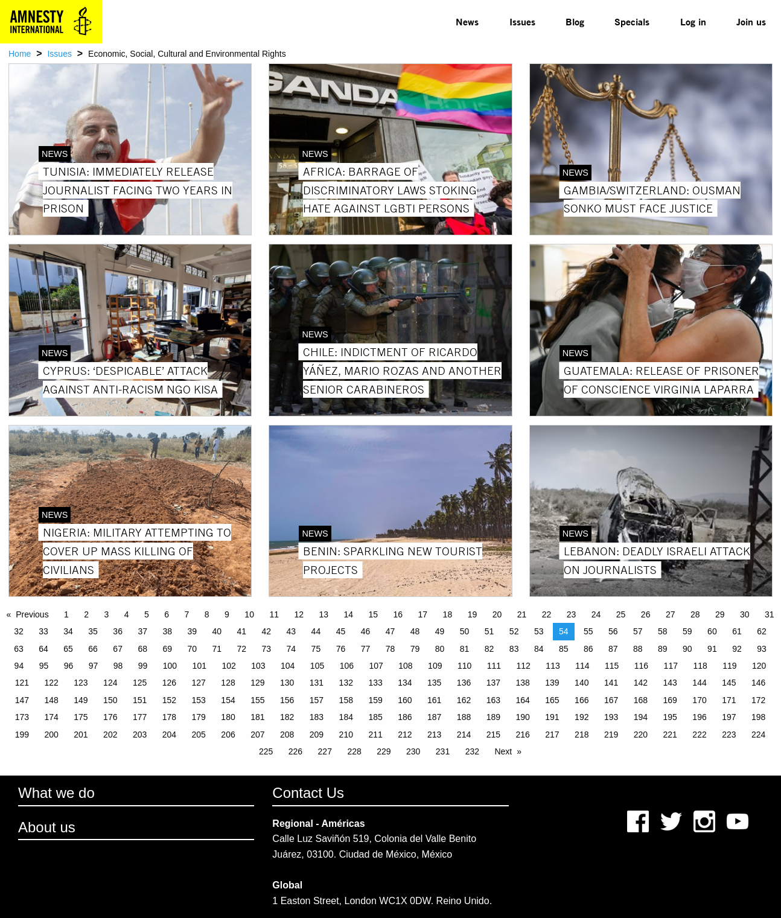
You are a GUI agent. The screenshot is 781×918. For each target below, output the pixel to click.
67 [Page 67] (118, 649)
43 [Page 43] (291, 631)
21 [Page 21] (522, 614)
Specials (631, 21)
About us (46, 827)
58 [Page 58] (663, 631)
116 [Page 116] (641, 666)
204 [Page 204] (169, 734)
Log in (693, 21)
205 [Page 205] (199, 734)
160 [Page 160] (405, 700)
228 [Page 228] (354, 751)
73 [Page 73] (267, 649)
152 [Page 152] (169, 700)
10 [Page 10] (249, 614)
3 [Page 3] (106, 614)
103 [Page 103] (258, 666)
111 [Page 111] (494, 666)
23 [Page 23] (571, 614)
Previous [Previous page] (32, 614)
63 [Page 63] (19, 649)
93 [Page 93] (762, 649)
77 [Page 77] (366, 649)
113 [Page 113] (552, 666)
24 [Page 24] (596, 614)
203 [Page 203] (140, 734)
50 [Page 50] (465, 631)
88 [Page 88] (638, 649)
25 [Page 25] (621, 614)
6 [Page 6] (166, 614)
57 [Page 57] (638, 631)
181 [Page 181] (257, 717)
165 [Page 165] (552, 700)
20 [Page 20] (497, 614)
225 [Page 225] (266, 751)
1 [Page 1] (66, 614)
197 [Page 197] (729, 717)
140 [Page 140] (581, 682)
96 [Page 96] (69, 666)
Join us (751, 21)
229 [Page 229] (383, 751)
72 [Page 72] (242, 649)
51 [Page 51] (489, 631)
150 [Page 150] (110, 700)
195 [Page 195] (670, 717)
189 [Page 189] (493, 717)
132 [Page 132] (346, 682)
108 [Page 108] (405, 666)
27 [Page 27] (670, 614)
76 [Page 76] (341, 649)
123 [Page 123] (81, 682)
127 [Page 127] (199, 682)
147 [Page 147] (22, 700)
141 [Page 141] (611, 682)
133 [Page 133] (375, 682)
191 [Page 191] (552, 717)
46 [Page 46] (366, 631)
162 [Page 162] (464, 700)
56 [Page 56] (613, 631)
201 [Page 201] (81, 734)
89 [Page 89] (663, 649)
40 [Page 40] (217, 631)
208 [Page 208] (287, 734)
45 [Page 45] (341, 631)
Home (19, 54)
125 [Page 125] (140, 682)
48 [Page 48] (415, 631)
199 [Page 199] (22, 734)
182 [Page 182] (287, 717)
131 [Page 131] (317, 682)
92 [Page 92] (737, 649)
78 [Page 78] (390, 649)
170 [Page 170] (699, 700)
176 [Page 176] (110, 717)
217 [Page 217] (552, 734)
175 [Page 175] (81, 717)
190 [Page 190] (522, 717)
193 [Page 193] (611, 717)
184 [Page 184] (346, 717)
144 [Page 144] (699, 682)
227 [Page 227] (325, 751)
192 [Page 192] (581, 717)
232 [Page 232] (472, 751)
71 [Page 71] (217, 649)
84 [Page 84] (539, 649)
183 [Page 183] (317, 717)
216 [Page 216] (522, 734)
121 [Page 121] (22, 682)
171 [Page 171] (729, 700)
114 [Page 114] (582, 666)
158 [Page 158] (346, 700)
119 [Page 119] (729, 666)
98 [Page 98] (118, 666)
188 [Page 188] (464, 717)
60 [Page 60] (712, 631)
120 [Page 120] (759, 666)
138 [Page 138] (522, 682)
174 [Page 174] (51, 717)
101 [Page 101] (199, 666)
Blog (575, 21)
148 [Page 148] (51, 700)
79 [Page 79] (415, 649)
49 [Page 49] (440, 631)
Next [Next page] (503, 751)
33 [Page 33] (43, 631)
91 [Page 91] (712, 649)
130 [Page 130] (287, 682)
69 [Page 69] (167, 649)
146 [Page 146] (758, 682)
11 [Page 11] (274, 614)
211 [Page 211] (375, 734)
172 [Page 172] (758, 700)
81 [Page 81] (465, 649)
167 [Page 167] (611, 700)
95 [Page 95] (44, 666)
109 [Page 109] (435, 666)
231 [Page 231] (443, 751)
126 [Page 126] (169, 682)
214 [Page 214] (464, 734)
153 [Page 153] (199, 700)
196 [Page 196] (699, 717)
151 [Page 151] (140, 700)
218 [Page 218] (581, 734)
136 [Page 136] (464, 682)
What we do (56, 793)
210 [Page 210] (346, 734)
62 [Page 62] (762, 631)
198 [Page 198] (758, 717)
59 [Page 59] (687, 631)
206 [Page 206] (228, 734)
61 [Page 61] (737, 631)
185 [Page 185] (375, 717)
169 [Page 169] (670, 700)
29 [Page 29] (720, 614)
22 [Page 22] (547, 614)
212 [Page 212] (405, 734)
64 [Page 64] (43, 649)
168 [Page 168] (641, 700)
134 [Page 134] (405, 682)
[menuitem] (467, 21)
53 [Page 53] (539, 631)
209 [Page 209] (317, 734)
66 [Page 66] (93, 649)
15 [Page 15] (373, 614)
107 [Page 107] (376, 666)
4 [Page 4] (126, 614)
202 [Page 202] (110, 734)
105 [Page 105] (317, 666)
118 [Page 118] (700, 666)
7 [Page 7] (187, 614)
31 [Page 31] (769, 614)
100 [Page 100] (170, 666)
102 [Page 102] (228, 666)
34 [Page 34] (68, 631)
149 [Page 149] (81, 700)
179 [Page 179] (199, 717)
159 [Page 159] (375, 700)
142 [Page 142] (641, 682)
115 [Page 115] (612, 666)
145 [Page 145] (729, 682)
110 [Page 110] (464, 666)
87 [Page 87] (613, 649)
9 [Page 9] (227, 614)
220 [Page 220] (641, 734)
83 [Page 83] (514, 649)
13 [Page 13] (323, 614)
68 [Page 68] (142, 649)
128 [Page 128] (228, 682)
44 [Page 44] (316, 631)
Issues (522, 21)
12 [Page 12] (299, 614)
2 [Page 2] (86, 614)
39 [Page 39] (192, 631)
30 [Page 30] (745, 614)
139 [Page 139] (552, 682)
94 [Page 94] (19, 666)
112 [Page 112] (524, 666)
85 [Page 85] (564, 649)
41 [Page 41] (242, 631)
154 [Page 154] (228, 700)
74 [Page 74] (291, 649)
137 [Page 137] (493, 682)
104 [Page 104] (288, 666)
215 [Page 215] (493, 734)
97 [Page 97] (93, 666)
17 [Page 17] (423, 614)
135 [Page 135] (434, 682)
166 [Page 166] (581, 700)
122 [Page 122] (51, 682)
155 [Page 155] (257, 700)
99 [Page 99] (143, 666)
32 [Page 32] (19, 631)
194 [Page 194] (641, 717)
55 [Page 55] (588, 631)
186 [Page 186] (405, 717)
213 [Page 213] (434, 734)
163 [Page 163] (493, 700)
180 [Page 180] (228, 717)
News (467, 21)
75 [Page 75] (316, 649)
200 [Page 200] (51, 734)
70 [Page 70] (192, 649)
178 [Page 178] (169, 717)
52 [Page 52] (514, 631)
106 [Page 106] (347, 666)
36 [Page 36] (118, 631)
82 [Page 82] (489, 649)
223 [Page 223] (729, 734)
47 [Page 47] (390, 631)
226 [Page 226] (295, 751)
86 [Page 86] (588, 649)
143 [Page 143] (670, 682)
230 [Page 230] (413, 751)
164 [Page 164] (522, 700)
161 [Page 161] (434, 700)
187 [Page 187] (434, 717)
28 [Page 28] (695, 614)
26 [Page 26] (646, 614)
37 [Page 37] (142, 631)
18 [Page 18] (448, 614)
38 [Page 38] (167, 631)
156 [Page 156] (287, 700)
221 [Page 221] (670, 734)
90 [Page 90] (687, 649)
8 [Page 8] (207, 614)
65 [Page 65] (68, 649)
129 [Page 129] (257, 682)
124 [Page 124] (110, 682)
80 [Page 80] (440, 649)
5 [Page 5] (146, 614)
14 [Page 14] (348, 614)
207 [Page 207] (257, 734)
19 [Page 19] (472, 614)
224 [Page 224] (758, 734)
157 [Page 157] (317, 700)
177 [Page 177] (140, 717)
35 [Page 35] (93, 631)
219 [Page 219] (611, 734)
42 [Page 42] (267, 631)
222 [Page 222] (699, 734)
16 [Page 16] (398, 614)
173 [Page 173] (22, 717)
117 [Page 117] (671, 666)
